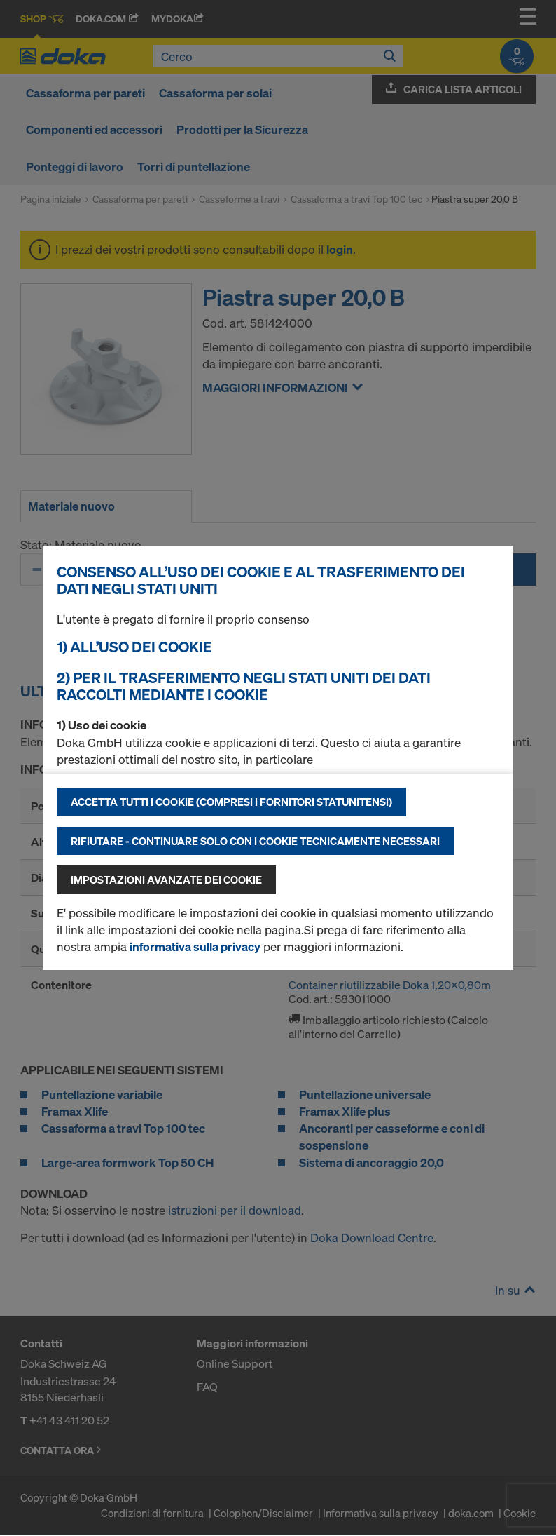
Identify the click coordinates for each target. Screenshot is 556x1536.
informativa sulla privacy (195, 946)
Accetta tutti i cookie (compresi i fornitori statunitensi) (231, 802)
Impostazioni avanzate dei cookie (166, 880)
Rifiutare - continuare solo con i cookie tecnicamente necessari (255, 841)
